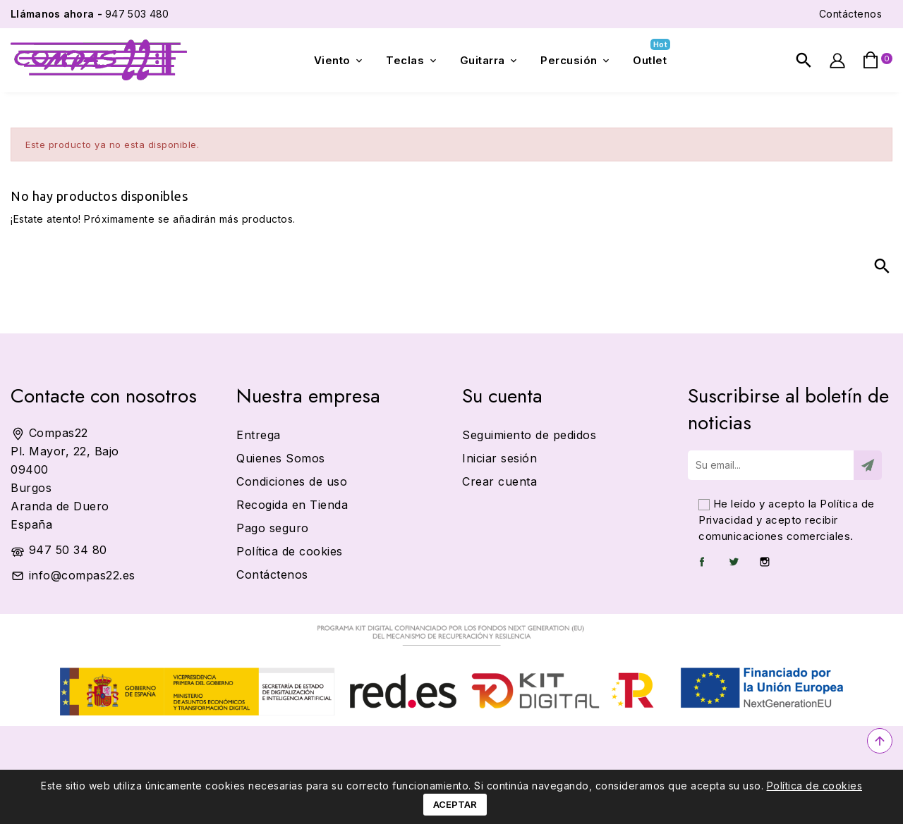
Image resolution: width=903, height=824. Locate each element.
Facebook (702, 561)
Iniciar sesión (499, 458)
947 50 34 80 (68, 550)
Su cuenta (502, 395)
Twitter (734, 561)
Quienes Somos (280, 458)
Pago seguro (272, 528)
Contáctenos (851, 14)
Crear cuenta (499, 481)
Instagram (765, 561)
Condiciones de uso (291, 481)
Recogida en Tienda (292, 505)
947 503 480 (90, 14)
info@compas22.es (82, 575)
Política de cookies (815, 786)
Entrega (258, 435)
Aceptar (455, 804)
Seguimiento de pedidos (529, 435)
